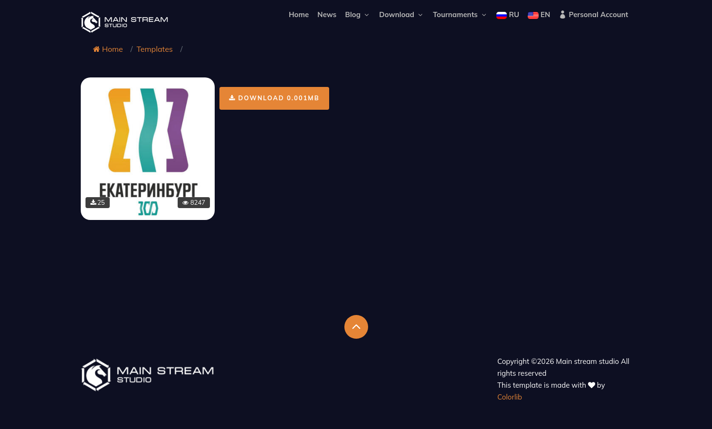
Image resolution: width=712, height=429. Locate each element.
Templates (154, 49)
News (326, 14)
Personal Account (593, 14)
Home (299, 14)
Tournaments (460, 14)
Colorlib (509, 396)
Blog (358, 14)
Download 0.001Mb (274, 98)
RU (507, 14)
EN (539, 14)
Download (401, 14)
